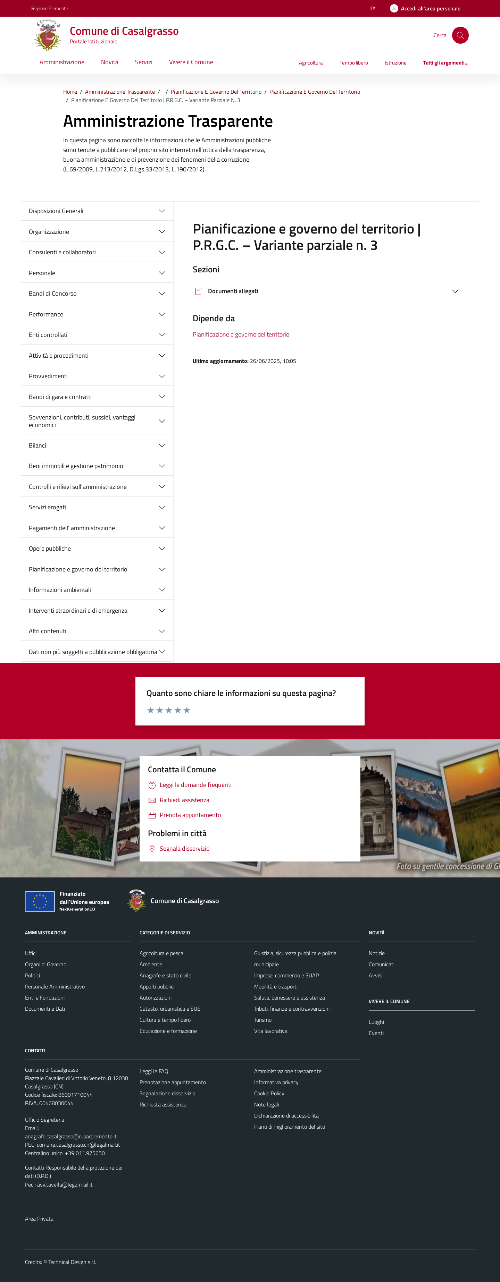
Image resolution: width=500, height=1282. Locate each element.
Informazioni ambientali (60, 589)
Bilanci (37, 445)
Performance (46, 314)
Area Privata (39, 1218)
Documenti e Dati (45, 1008)
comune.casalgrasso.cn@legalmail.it (78, 1144)
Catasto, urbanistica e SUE (170, 1008)
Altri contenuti (47, 631)
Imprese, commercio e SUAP (286, 975)
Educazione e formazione (168, 1031)
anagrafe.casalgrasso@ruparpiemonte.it (71, 1136)
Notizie (377, 953)
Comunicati (381, 964)
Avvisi (375, 975)
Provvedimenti (48, 376)
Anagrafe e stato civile (165, 975)
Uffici (30, 953)
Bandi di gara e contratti (60, 396)
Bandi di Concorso (53, 293)
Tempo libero (354, 63)
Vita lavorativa (271, 1031)
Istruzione (396, 63)
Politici (32, 975)
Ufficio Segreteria (44, 1119)
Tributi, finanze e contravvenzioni (292, 1008)
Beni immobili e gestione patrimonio (76, 465)
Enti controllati (48, 334)
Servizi (143, 62)
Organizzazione (49, 231)
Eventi (376, 1033)
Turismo (263, 1020)
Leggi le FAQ (154, 1071)
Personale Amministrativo (55, 986)
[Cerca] (460, 35)
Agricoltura (311, 63)
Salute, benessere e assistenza (289, 997)
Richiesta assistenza (163, 1104)
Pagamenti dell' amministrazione (72, 528)
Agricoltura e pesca (161, 953)
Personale (42, 273)
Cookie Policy (269, 1093)
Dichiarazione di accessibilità (286, 1115)
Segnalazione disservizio (167, 1093)
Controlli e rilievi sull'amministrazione (78, 486)
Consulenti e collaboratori (62, 252)
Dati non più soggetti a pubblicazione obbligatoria (93, 651)
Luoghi (376, 1022)
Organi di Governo (45, 964)
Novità (109, 62)
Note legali (266, 1104)
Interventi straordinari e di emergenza (78, 610)
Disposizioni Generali (56, 210)
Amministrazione (62, 62)
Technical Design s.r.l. (72, 1262)
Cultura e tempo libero (165, 1020)
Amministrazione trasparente (288, 1071)
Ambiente (151, 964)
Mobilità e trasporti (276, 986)
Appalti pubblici (157, 986)
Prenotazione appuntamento (173, 1082)
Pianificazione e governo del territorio (78, 569)
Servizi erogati (47, 507)
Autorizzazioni (156, 997)
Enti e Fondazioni (45, 997)
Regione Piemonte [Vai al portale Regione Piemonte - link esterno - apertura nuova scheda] (49, 8)
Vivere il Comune (191, 62)
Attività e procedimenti (59, 355)
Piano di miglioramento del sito (289, 1126)
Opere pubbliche (50, 548)
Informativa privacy (276, 1082)
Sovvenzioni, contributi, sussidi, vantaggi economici (82, 421)
